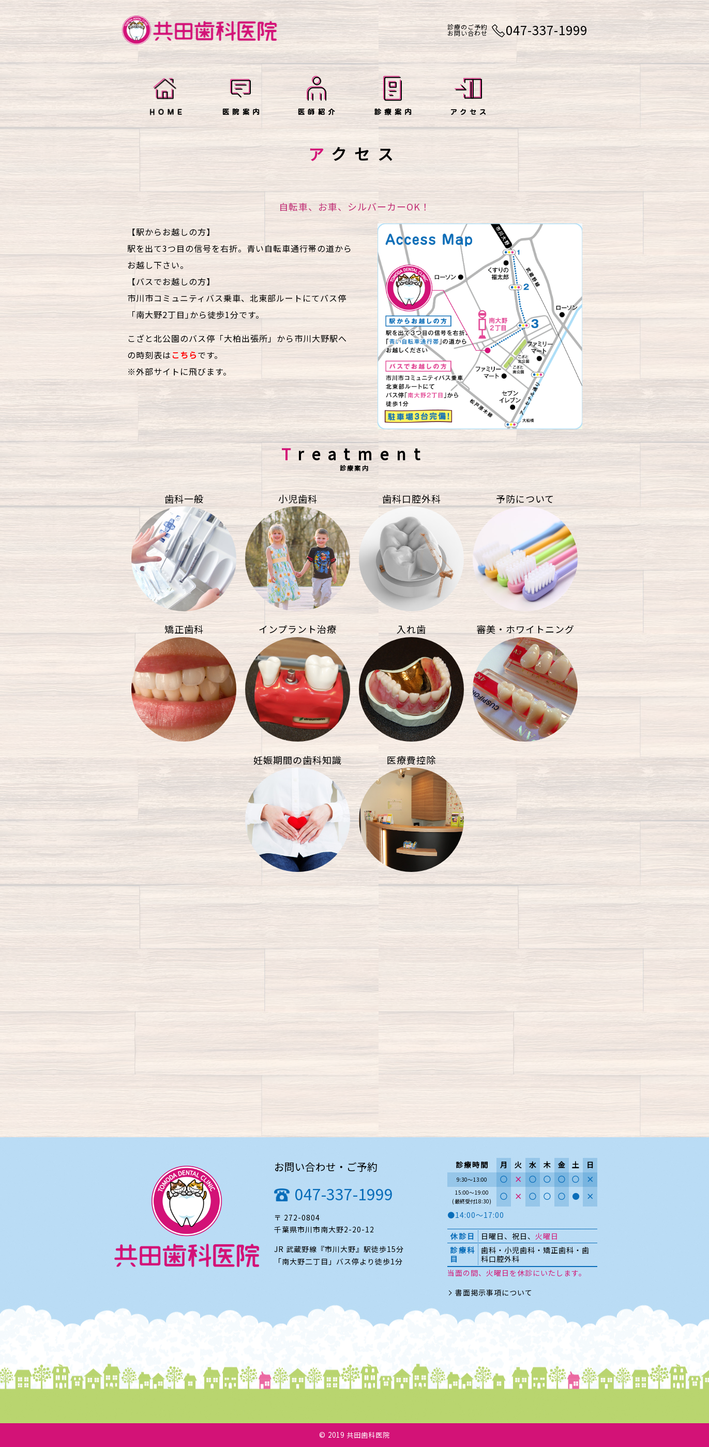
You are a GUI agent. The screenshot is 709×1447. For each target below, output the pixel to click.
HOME (165, 97)
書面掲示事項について (494, 1292)
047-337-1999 (344, 1193)
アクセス (468, 97)
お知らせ (544, 97)
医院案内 (241, 97)
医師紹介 (317, 97)
